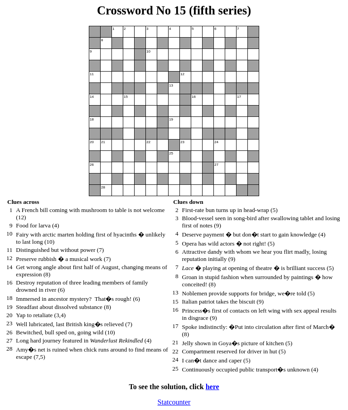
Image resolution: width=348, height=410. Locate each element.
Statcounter (174, 402)
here (212, 387)
